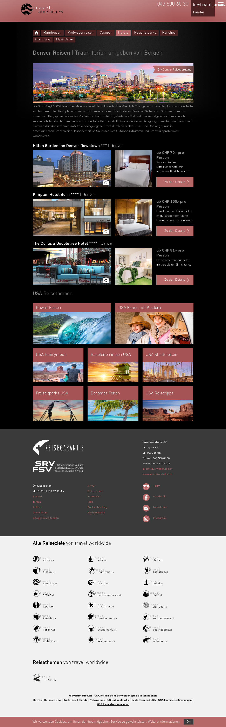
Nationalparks (145, 32)
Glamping (42, 39)
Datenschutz (95, 491)
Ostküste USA (52, 699)
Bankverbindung (97, 507)
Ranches (169, 32)
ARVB (91, 485)
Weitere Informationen (164, 721)
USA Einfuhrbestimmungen (113, 704)
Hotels (123, 32)
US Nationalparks (118, 699)
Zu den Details (177, 182)
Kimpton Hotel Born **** (64, 195)
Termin (37, 501)
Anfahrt (37, 507)
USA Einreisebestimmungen (175, 699)
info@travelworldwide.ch (157, 468)
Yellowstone (97, 699)
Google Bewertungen (46, 517)
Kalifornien (69, 699)
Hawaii (37, 699)
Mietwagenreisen (80, 32)
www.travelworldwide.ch (157, 474)
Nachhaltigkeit (96, 512)
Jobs (90, 501)
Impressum (94, 496)
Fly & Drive (64, 39)
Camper (106, 32)
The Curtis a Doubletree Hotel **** (73, 244)
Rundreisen (52, 32)
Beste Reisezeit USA (143, 699)
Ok (188, 721)
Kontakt (37, 496)
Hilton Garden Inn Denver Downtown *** (78, 146)
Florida (83, 699)
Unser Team (40, 512)
